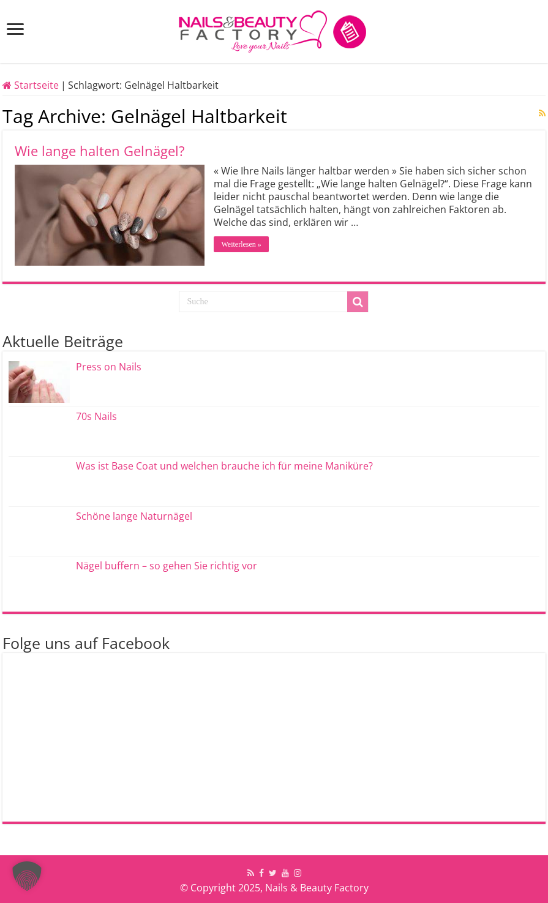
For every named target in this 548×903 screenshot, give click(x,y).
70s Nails (96, 416)
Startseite (30, 85)
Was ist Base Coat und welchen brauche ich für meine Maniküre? (224, 466)
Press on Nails (108, 366)
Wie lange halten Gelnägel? (100, 150)
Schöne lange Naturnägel (134, 516)
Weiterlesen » (241, 244)
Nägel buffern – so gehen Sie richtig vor (166, 565)
